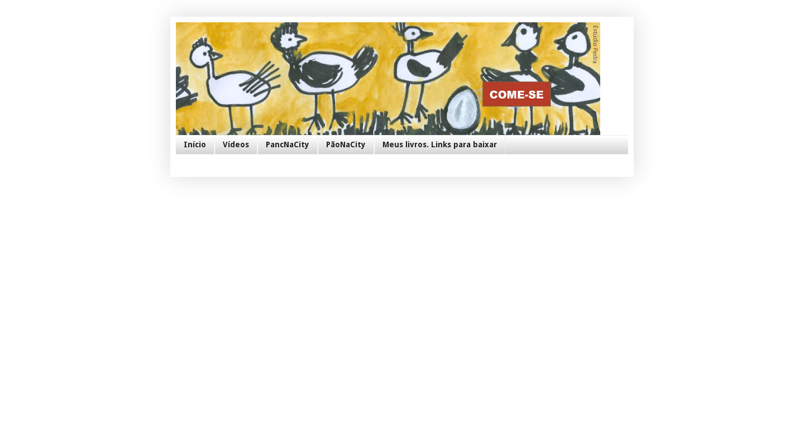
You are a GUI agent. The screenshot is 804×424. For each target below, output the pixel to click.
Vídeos (236, 144)
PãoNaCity (346, 144)
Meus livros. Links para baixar (439, 144)
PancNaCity (287, 144)
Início (195, 144)
